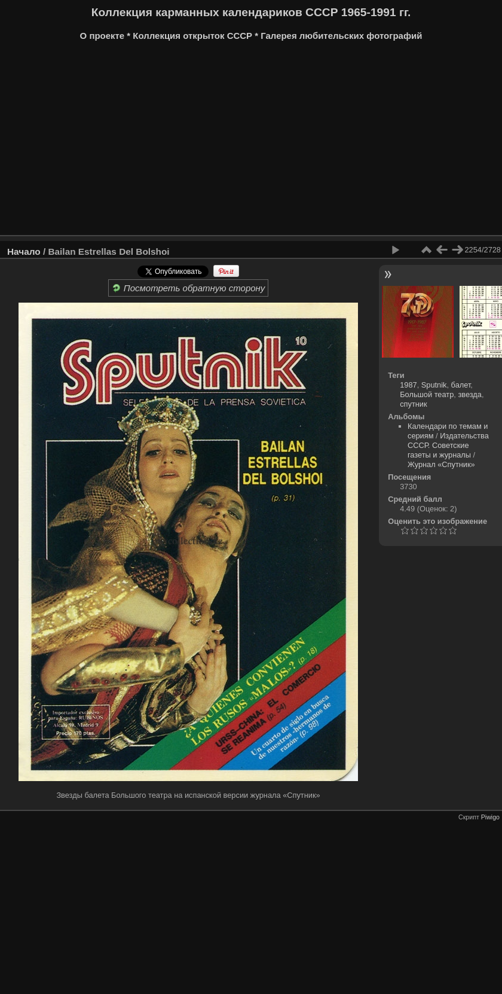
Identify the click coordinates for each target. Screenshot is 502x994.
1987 (408, 384)
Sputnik (434, 384)
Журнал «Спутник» (441, 464)
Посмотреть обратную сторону (188, 288)
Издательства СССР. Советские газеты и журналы (448, 445)
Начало (24, 251)
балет (461, 384)
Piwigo (490, 817)
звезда (470, 394)
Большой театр (427, 394)
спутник (413, 404)
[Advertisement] (229, 142)
